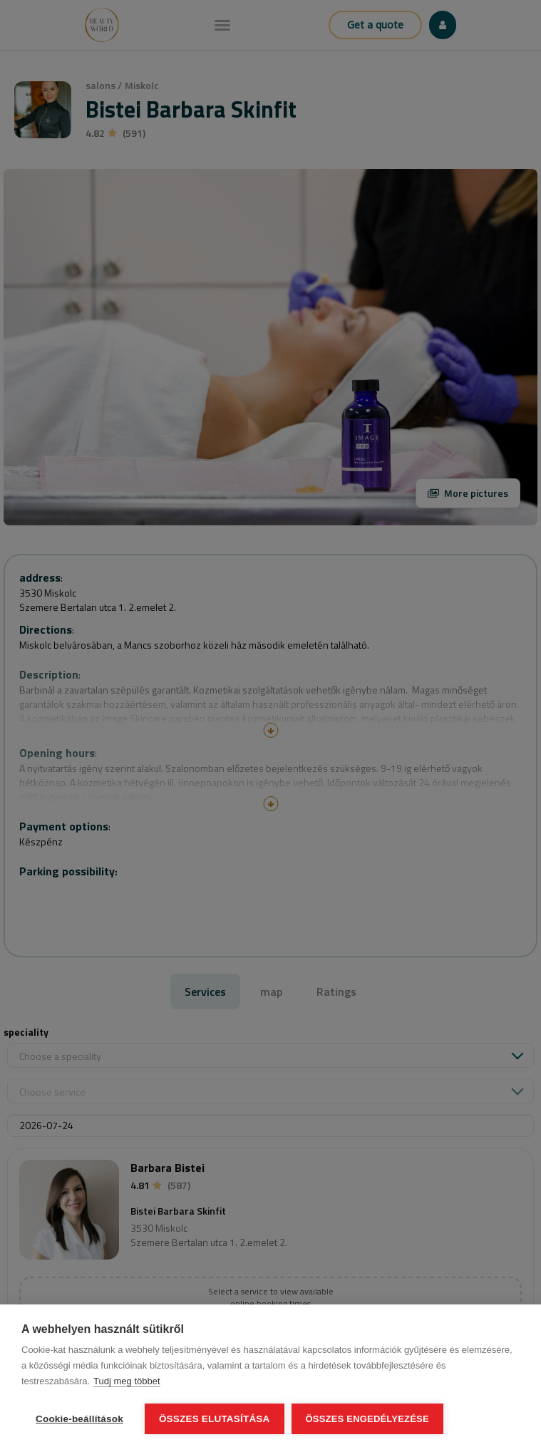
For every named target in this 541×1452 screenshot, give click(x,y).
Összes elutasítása (214, 1419)
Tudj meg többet (126, 1381)
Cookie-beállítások (79, 1419)
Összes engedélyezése (367, 1419)
